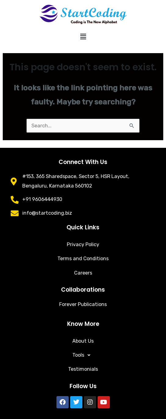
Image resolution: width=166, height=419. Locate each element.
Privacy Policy (83, 244)
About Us (83, 341)
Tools (83, 355)
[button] (83, 36)
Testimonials (83, 369)
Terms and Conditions (83, 258)
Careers (83, 273)
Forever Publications (83, 304)
